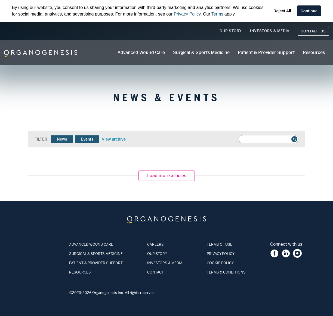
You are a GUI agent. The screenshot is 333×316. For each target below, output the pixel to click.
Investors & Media (269, 31)
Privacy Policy (187, 14)
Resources (314, 52)
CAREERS (155, 244)
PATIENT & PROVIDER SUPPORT (96, 263)
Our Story (231, 31)
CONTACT (155, 272)
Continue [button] (308, 11)
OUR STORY (157, 253)
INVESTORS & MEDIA (165, 263)
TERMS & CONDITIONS (226, 272)
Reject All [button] (282, 11)
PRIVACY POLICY (221, 253)
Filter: (41, 139)
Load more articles (166, 175)
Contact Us (313, 31)
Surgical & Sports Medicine (201, 52)
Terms (217, 14)
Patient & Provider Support (266, 52)
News (62, 139)
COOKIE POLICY (220, 263)
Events (87, 139)
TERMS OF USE (219, 244)
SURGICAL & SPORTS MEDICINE (96, 253)
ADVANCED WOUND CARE (91, 244)
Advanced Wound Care (141, 52)
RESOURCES (80, 272)
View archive (113, 139)
